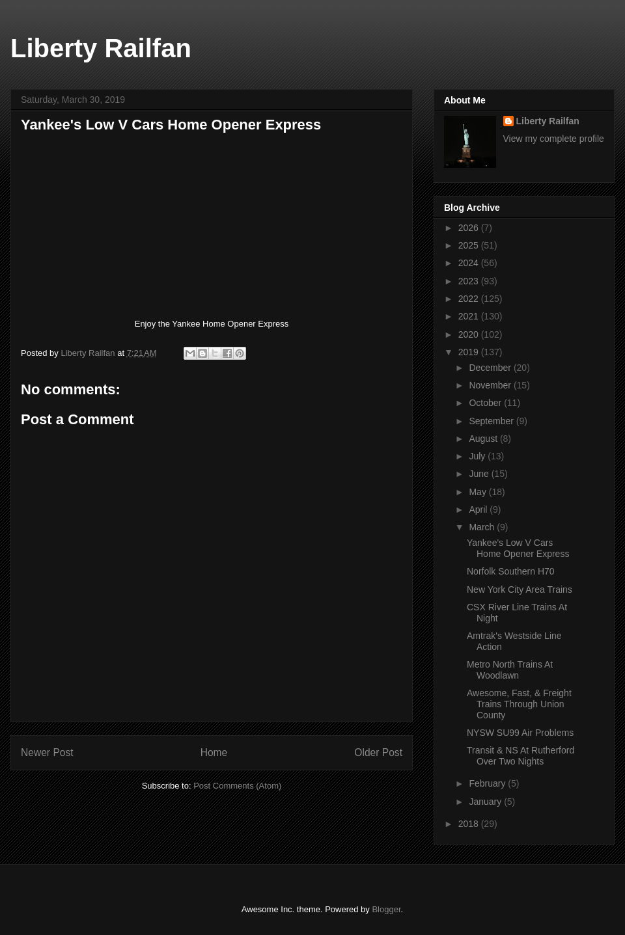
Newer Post (47, 752)
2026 (469, 228)
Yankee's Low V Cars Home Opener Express (518, 548)
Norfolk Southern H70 (511, 571)
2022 (469, 298)
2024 (469, 263)
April (479, 509)
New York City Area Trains (519, 589)
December (491, 367)
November (491, 385)
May (478, 492)
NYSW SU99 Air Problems (520, 732)
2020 (469, 334)
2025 (469, 245)
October (486, 403)
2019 (469, 352)
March (483, 527)
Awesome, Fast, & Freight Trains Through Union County (519, 704)
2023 (469, 281)
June (480, 473)
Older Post (378, 752)
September (492, 421)
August (484, 438)
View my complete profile (553, 138)
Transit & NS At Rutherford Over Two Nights (520, 755)
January (486, 801)
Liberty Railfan (100, 48)
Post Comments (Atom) (237, 786)
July (478, 456)
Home (214, 752)
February (488, 783)
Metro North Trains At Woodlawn (510, 670)
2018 (469, 824)
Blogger (386, 909)
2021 (469, 316)
